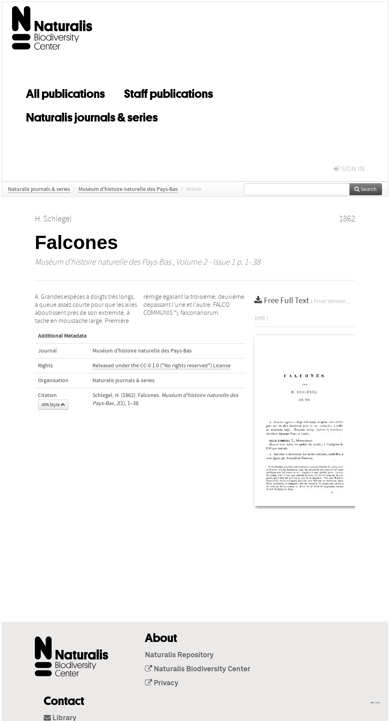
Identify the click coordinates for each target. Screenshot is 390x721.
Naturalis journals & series (92, 115)
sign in (349, 169)
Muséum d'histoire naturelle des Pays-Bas (128, 189)
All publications (65, 92)
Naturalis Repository (179, 655)
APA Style (53, 404)
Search (365, 189)
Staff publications (168, 92)
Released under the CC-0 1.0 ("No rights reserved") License (161, 366)
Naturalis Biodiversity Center (197, 669)
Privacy (162, 683)
